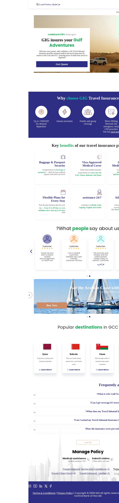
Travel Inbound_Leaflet (66, 473)
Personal (110, 12)
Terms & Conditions (15, 493)
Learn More (102, 369)
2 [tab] (59, 276)
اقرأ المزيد (99, 264)
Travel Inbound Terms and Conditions (57, 469)
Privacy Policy (36, 493)
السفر (102, 12)
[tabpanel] (99, 255)
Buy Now (23, 305)
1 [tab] (61, 276)
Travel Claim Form (35, 473)
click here (86, 131)
